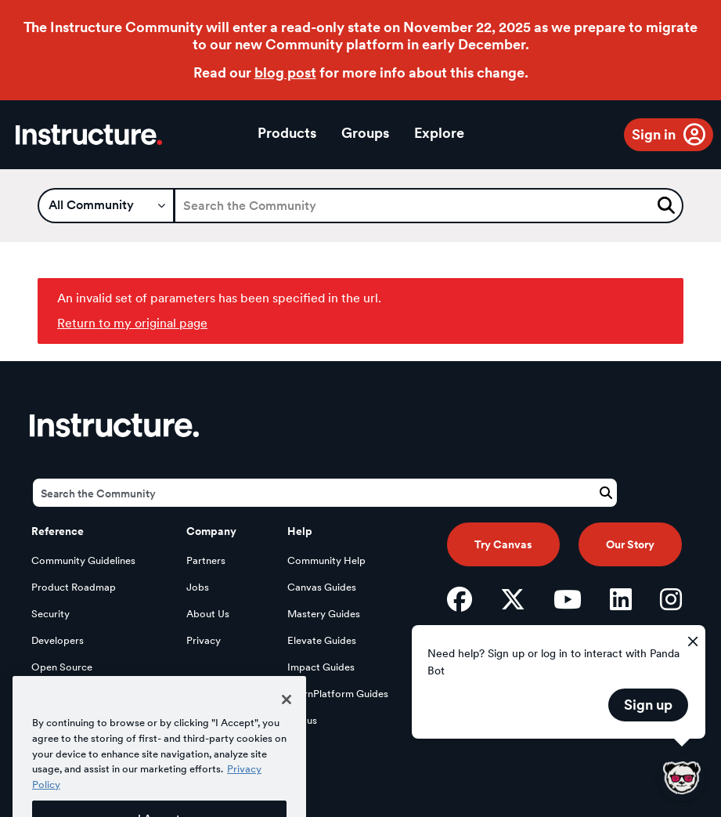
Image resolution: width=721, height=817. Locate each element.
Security (50, 614)
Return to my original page (132, 323)
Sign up (648, 704)
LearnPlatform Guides (337, 694)
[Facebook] (459, 599)
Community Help (326, 560)
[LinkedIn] (621, 599)
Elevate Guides (321, 640)
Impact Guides (321, 667)
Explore (439, 133)
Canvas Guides (321, 587)
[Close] (286, 717)
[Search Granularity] (106, 205)
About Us (207, 614)
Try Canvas (503, 544)
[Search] (428, 205)
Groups (365, 133)
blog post (285, 72)
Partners (205, 560)
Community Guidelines (83, 560)
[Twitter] (512, 599)
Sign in (654, 134)
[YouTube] (567, 599)
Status (302, 720)
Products (287, 133)
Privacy (203, 640)
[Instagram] (671, 599)
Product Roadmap (73, 587)
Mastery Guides (323, 614)
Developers (57, 640)
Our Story (630, 544)
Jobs (197, 587)
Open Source (61, 667)
